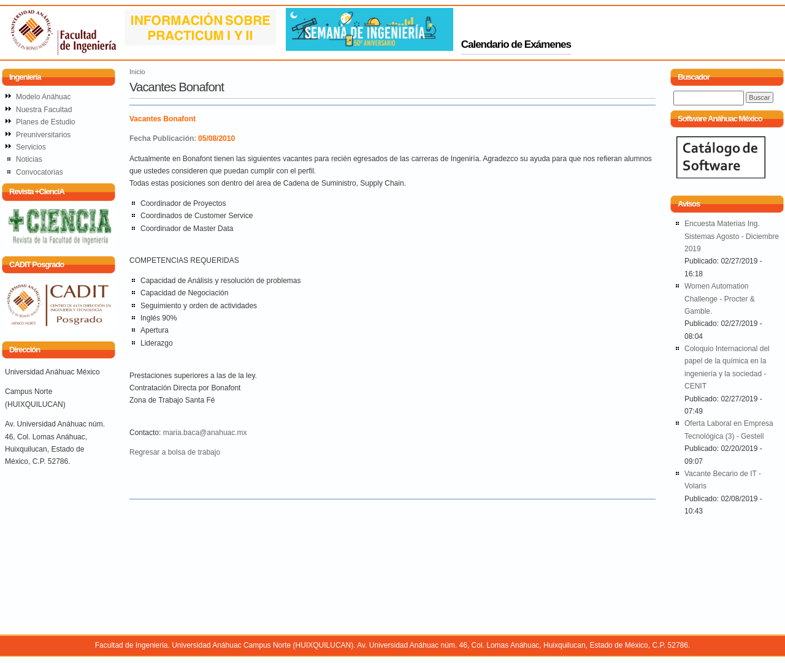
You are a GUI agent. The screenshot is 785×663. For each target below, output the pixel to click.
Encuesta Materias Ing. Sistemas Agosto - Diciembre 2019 (731, 236)
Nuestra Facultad (44, 109)
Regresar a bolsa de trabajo (174, 452)
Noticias (29, 159)
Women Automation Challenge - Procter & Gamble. (719, 299)
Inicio (137, 71)
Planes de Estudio (45, 122)
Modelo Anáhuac (43, 97)
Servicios (31, 147)
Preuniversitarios (43, 135)
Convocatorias (39, 172)
